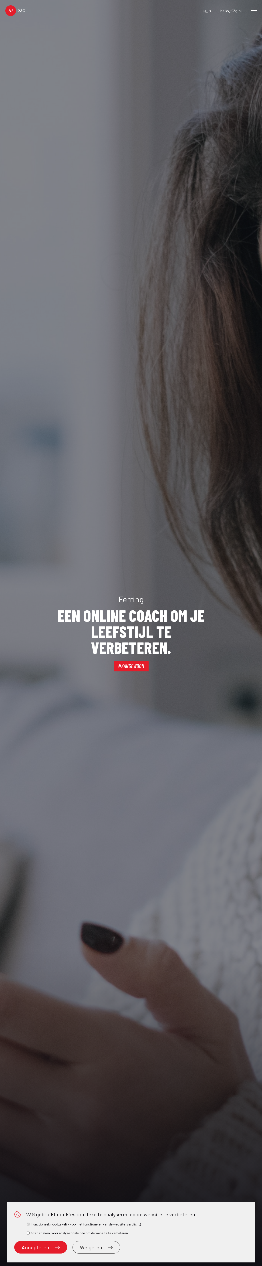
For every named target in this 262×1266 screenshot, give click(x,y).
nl (207, 11)
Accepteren (41, 1247)
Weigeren (96, 1247)
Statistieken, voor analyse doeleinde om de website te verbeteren (79, 1233)
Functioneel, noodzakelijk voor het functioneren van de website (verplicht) (86, 1224)
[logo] (15, 10)
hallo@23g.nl (231, 10)
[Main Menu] (254, 10)
